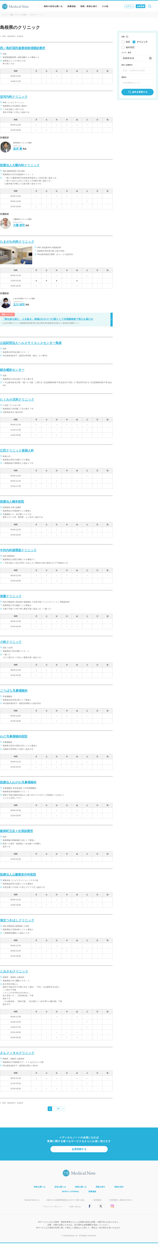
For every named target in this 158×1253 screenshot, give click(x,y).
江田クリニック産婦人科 (17, 450)
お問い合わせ (75, 1206)
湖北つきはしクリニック (17, 920)
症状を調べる (60, 1187)
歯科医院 (130, 48)
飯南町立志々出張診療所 (16, 831)
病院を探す (100, 1187)
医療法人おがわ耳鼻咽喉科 (18, 782)
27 (58, 1108)
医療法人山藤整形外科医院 (18, 874)
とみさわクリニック (14, 971)
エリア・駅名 (126, 53)
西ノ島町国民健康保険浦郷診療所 (22, 48)
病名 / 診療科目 (127, 65)
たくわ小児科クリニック (17, 399)
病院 (128, 42)
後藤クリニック (11, 596)
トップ (4, 14)
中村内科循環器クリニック (18, 550)
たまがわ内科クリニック (17, 241)
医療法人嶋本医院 (12, 501)
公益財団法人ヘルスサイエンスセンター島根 (31, 343)
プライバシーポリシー (52, 1206)
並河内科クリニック (14, 96)
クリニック (142, 42)
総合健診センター (12, 369)
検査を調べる (81, 1187)
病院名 (123, 78)
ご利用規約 (96, 1200)
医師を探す (119, 1187)
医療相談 (71, 6)
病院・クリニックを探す (18, 14)
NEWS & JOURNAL (70, 1191)
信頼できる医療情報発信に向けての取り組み (66, 1200)
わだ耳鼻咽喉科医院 (13, 736)
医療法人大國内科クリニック (20, 165)
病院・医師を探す (88, 6)
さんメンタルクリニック (17, 1053)
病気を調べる (39, 1187)
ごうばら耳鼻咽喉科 (14, 690)
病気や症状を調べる (53, 6)
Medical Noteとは (32, 1200)
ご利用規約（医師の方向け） (121, 1200)
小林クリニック (11, 642)
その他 (105, 6)
